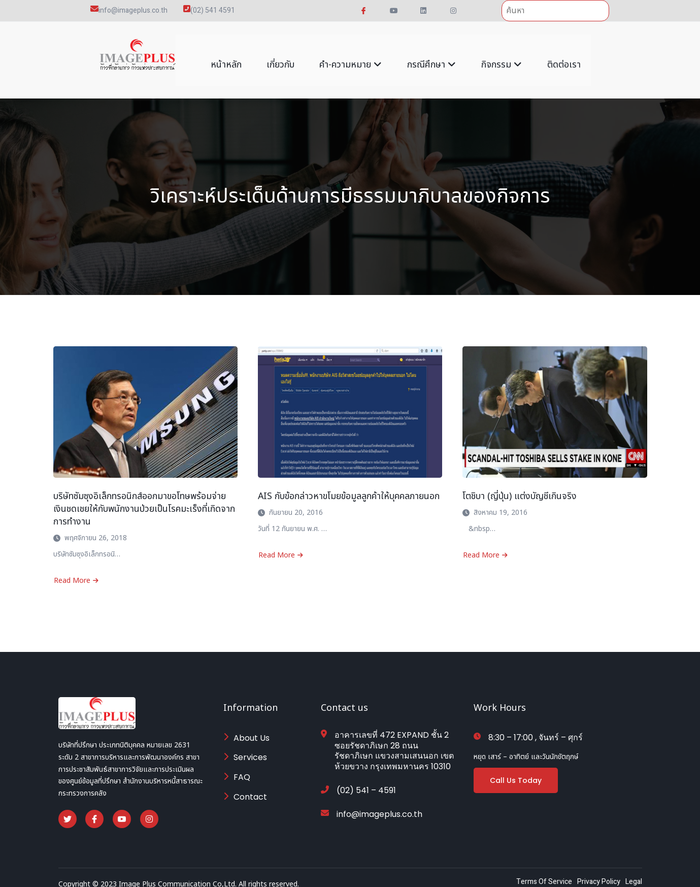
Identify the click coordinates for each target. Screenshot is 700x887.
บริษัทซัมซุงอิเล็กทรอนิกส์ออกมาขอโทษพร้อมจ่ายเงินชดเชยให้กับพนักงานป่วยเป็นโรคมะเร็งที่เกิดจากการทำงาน (144, 498)
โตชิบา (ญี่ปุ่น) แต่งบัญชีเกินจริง (519, 486)
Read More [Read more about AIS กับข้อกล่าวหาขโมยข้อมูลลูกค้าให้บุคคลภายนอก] (280, 545)
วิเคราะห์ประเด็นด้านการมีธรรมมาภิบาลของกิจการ (350, 186)
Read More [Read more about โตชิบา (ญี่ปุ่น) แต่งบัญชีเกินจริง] (485, 545)
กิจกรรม (502, 54)
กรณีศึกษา (432, 54)
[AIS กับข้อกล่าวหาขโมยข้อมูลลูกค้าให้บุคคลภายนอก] (350, 402)
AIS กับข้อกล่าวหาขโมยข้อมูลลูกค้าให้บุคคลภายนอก (349, 486)
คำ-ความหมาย (351, 54)
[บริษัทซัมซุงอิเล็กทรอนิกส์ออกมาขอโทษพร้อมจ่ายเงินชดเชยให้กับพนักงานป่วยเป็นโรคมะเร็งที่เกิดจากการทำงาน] (145, 402)
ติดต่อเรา (564, 54)
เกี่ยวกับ (280, 54)
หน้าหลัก (225, 54)
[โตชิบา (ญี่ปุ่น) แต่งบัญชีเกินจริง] (554, 402)
